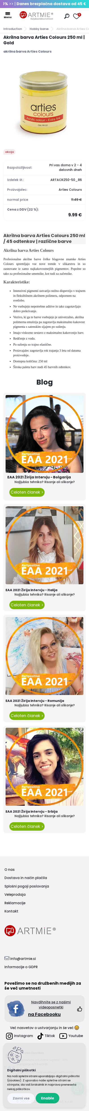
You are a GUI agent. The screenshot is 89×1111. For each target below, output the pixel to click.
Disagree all (21, 1098)
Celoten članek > (27, 492)
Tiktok (46, 1036)
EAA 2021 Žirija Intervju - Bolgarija (39, 477)
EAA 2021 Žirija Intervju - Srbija (32, 811)
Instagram (19, 1036)
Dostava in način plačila (25, 877)
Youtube (71, 1036)
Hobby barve (39, 29)
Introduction (12, 29)
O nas (9, 869)
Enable (47, 1098)
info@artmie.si (23, 958)
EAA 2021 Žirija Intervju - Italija (31, 590)
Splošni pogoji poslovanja (26, 886)
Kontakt (11, 911)
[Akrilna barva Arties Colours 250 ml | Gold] (44, 101)
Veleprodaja (15, 894)
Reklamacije (14, 903)
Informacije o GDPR (21, 967)
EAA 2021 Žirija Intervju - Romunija (35, 701)
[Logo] (36, 15)
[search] (66, 16)
